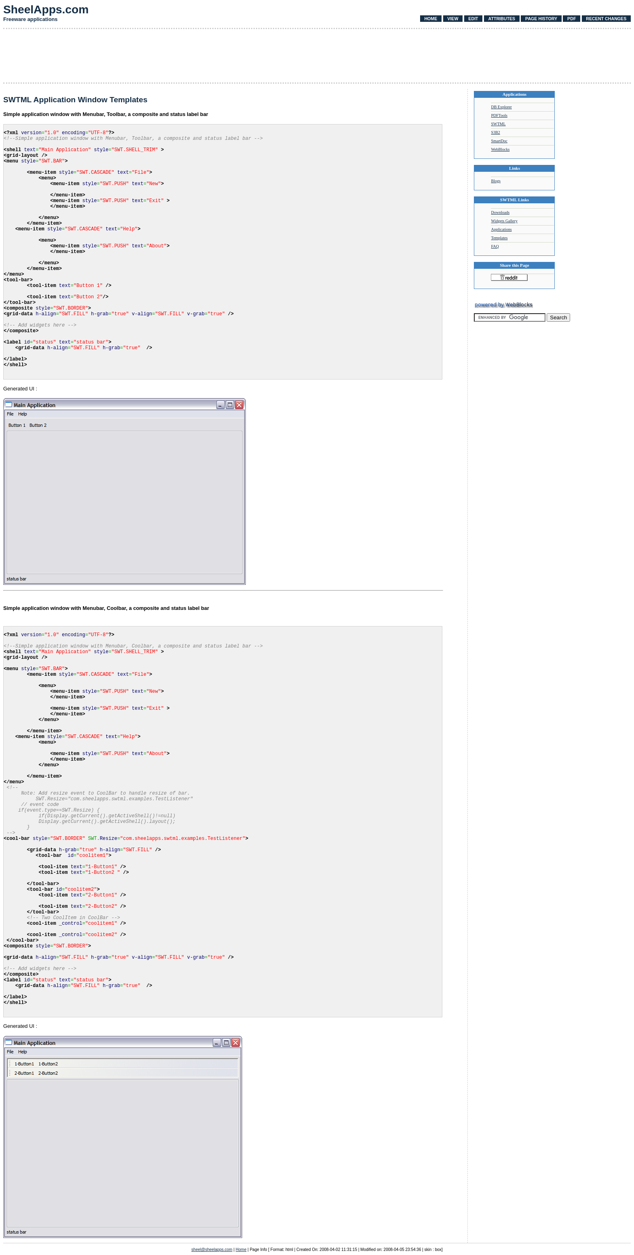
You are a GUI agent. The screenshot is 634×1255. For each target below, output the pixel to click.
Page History (541, 18)
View (452, 18)
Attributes (501, 18)
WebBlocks (500, 149)
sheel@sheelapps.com (211, 1249)
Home (430, 18)
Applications (501, 229)
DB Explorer (501, 107)
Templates (499, 238)
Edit (473, 18)
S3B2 (495, 132)
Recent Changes (606, 18)
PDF (571, 18)
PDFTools (499, 115)
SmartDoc (499, 141)
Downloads (500, 212)
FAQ (495, 246)
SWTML (498, 124)
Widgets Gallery (504, 221)
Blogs (495, 181)
